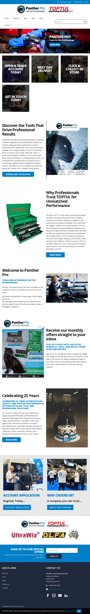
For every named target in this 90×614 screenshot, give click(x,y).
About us (16, 18)
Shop (25, 18)
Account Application (17, 507)
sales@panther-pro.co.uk (57, 589)
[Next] (88, 51)
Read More (55, 255)
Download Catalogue (18, 174)
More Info (55, 45)
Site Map (5, 588)
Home (6, 18)
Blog (33, 18)
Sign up (54, 556)
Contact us (8, 25)
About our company (60, 507)
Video (41, 18)
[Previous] (1, 51)
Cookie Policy (70, 611)
